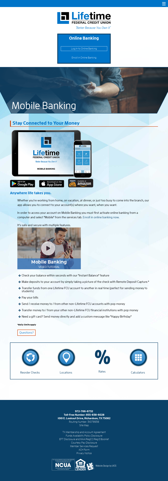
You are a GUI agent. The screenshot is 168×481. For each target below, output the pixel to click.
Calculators (138, 372)
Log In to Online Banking (84, 48)
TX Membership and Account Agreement (84, 432)
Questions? (26, 332)
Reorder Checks (30, 372)
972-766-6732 (84, 411)
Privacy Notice (84, 453)
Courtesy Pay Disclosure (84, 442)
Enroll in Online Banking (84, 57)
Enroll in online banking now (101, 217)
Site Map (84, 425)
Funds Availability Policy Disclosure (84, 435)
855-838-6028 (95, 414)
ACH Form (84, 449)
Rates (102, 371)
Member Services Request (84, 446)
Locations (66, 372)
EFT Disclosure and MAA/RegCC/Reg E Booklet (84, 439)
